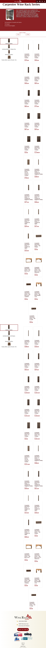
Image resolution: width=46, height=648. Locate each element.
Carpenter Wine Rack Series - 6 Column (36, 102)
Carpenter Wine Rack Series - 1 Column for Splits (27, 221)
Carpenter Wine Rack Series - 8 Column (36, 125)
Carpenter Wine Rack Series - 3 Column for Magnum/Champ (37, 197)
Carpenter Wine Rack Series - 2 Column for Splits (37, 221)
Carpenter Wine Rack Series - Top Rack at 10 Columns (27, 294)
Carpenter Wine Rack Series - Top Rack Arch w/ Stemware (37, 270)
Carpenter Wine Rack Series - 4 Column (36, 78)
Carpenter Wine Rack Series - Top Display (37, 245)
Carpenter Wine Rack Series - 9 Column (26, 148)
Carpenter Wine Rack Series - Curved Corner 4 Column (26, 172)
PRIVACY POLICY (23, 646)
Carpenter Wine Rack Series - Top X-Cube (32, 317)
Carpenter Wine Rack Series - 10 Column (36, 148)
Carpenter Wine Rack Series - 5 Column (26, 102)
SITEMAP (23, 644)
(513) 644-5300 (23, 621)
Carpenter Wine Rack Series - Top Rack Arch (27, 269)
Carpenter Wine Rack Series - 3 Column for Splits (27, 246)
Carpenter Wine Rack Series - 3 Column (26, 78)
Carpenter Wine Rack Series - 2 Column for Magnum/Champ (27, 197)
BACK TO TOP (22, 629)
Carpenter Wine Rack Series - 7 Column (26, 125)
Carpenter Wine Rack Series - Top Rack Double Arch (37, 294)
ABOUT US (23, 643)
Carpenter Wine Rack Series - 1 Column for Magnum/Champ (37, 172)
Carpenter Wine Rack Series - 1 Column (26, 55)
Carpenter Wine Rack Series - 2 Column (36, 55)
